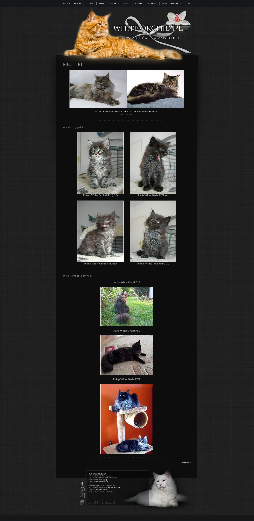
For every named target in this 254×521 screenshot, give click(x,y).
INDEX (66, 3)
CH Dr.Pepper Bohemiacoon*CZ (113, 111)
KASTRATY (152, 3)
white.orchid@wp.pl (102, 480)
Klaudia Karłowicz (114, 487)
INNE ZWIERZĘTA (172, 3)
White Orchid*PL (101, 489)
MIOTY (127, 3)
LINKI (189, 3)
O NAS (77, 3)
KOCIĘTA (114, 3)
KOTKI (102, 3)
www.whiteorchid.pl (101, 482)
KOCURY (90, 3)
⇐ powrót (186, 462)
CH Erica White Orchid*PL (145, 111)
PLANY (139, 3)
